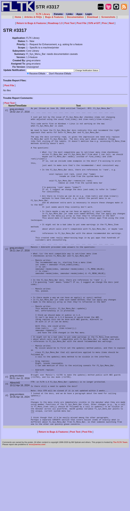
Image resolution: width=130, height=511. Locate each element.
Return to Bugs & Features (31, 23)
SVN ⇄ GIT (94, 23)
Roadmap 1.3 (55, 23)
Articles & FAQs (33, 17)
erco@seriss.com (37, 506)
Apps (79, 14)
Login (88, 14)
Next (111, 23)
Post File (81, 23)
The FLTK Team (120, 504)
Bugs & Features (54, 17)
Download (92, 17)
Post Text (69, 23)
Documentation (75, 17)
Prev (104, 23)
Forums (58, 14)
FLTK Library (43, 14)
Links (69, 14)
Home (18, 17)
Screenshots (108, 17)
